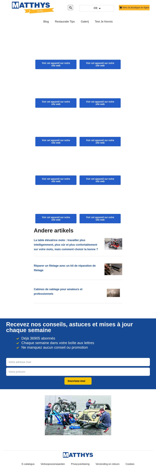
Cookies (130, 464)
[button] (70, 7)
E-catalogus (28, 464)
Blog (46, 21)
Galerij (85, 21)
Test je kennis (104, 21)
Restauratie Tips (65, 21)
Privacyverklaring (80, 464)
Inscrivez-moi (76, 381)
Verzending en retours (108, 464)
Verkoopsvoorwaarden (53, 464)
